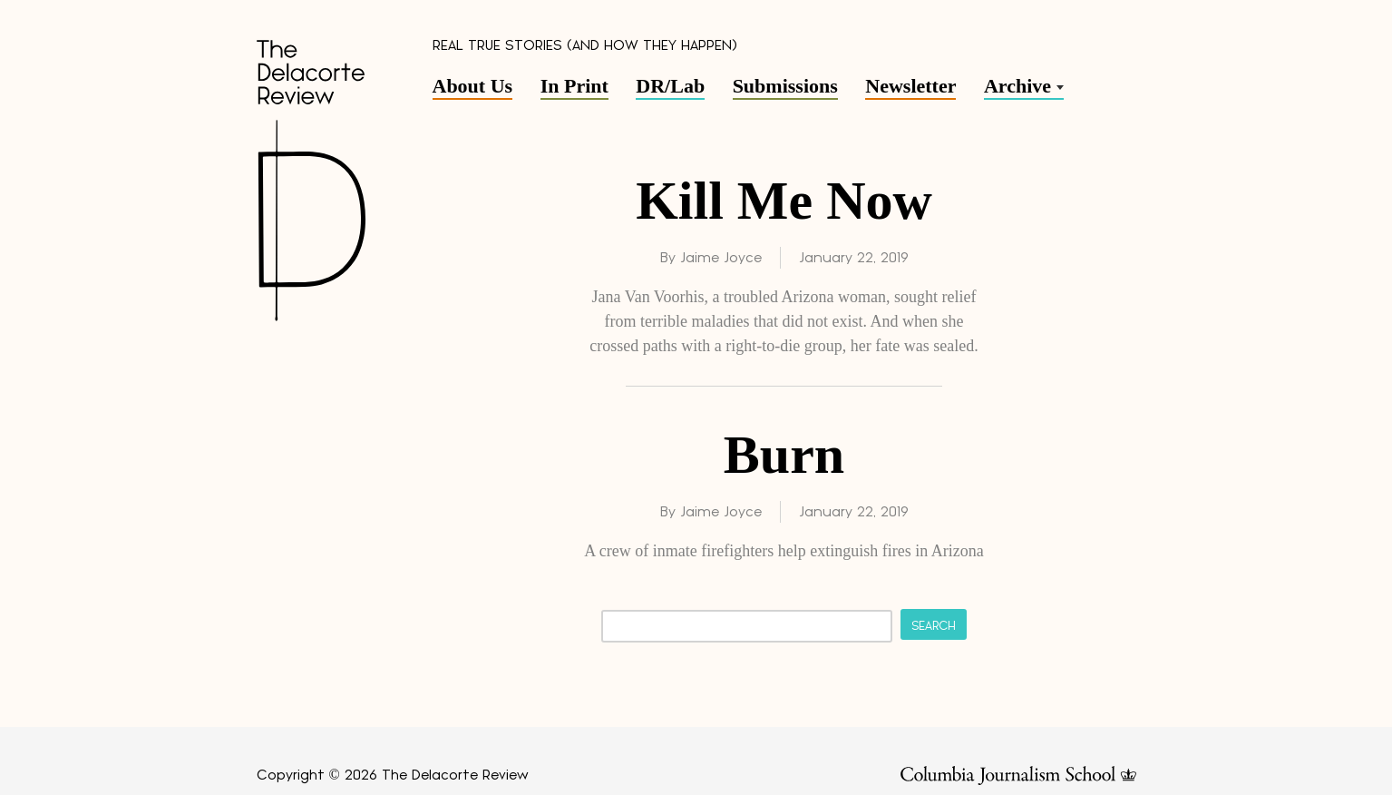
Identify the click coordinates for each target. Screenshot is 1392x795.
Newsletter (910, 85)
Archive (1017, 85)
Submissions (785, 85)
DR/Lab (670, 85)
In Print (574, 85)
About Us (473, 85)
